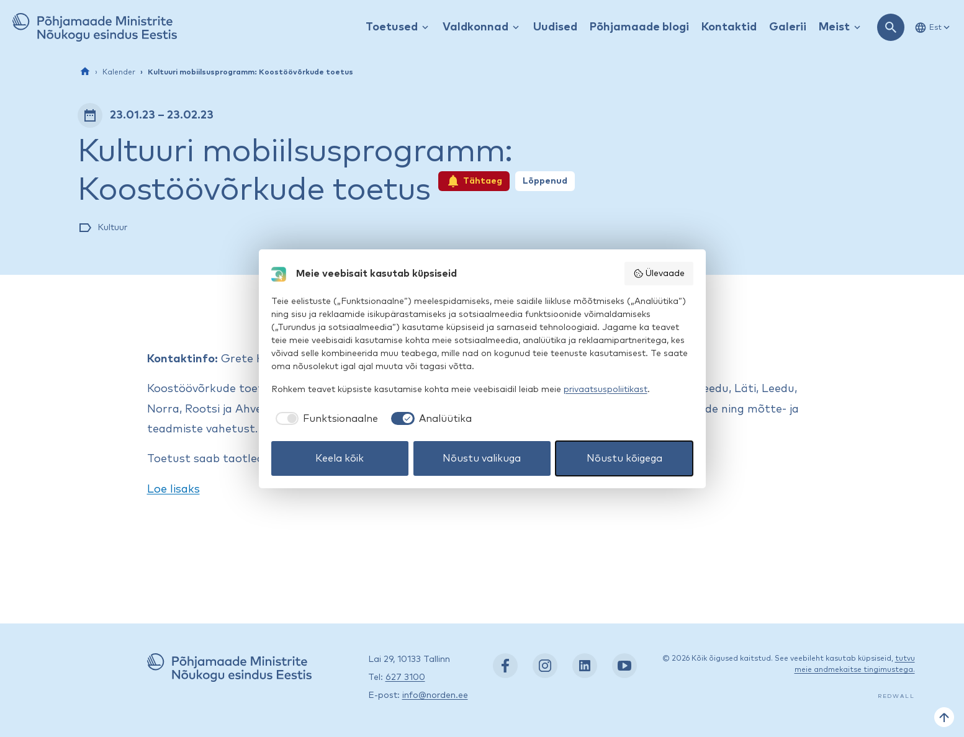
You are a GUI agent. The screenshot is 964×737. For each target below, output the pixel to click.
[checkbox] (325, 418)
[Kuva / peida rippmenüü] (425, 27)
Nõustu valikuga (482, 458)
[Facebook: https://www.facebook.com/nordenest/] (505, 665)
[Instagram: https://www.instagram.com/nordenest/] (545, 665)
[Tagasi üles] (944, 717)
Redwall (896, 696)
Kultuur (112, 227)
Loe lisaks (173, 489)
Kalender (118, 72)
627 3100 (405, 677)
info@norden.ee (435, 695)
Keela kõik (339, 458)
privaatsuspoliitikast (605, 389)
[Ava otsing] (890, 27)
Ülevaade (659, 273)
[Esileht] (85, 71)
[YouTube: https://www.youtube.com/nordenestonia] (624, 665)
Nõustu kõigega (624, 458)
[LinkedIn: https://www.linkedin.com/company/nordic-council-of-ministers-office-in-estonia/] (584, 665)
